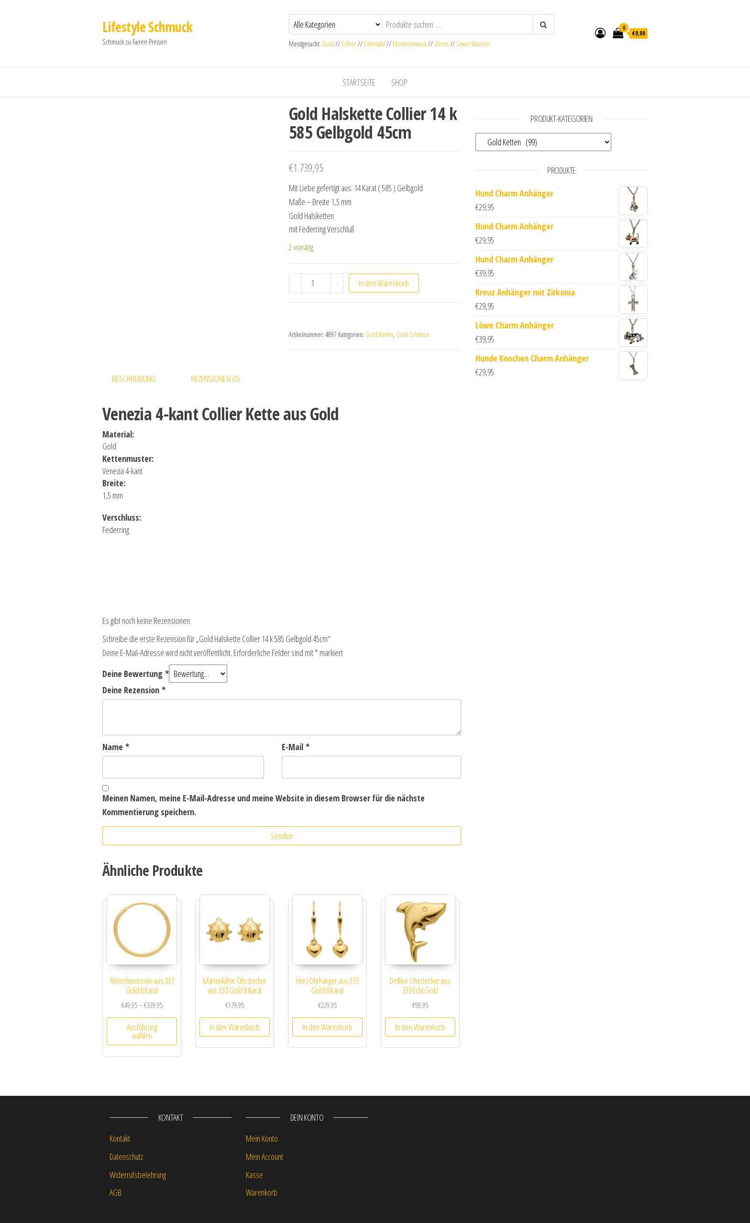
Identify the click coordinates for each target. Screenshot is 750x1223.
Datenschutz (126, 1156)
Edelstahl (374, 43)
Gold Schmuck (413, 334)
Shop (399, 82)
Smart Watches (473, 43)
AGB (115, 1192)
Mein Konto (262, 1138)
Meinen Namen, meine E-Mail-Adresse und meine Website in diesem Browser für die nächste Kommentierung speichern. (263, 805)
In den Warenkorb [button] (235, 1027)
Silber (349, 43)
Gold (328, 43)
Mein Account (264, 1156)
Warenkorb (261, 1192)
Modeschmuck (410, 43)
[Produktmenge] (316, 283)
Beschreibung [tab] (134, 378)
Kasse (254, 1174)
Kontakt (120, 1138)
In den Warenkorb (384, 283)
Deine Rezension (133, 690)
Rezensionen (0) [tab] (215, 378)
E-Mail (295, 747)
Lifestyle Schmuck (147, 27)
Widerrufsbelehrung (138, 1174)
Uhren (441, 43)
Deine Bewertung (135, 673)
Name (115, 747)
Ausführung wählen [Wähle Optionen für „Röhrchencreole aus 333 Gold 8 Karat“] (142, 1031)
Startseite (358, 82)
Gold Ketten (379, 334)
